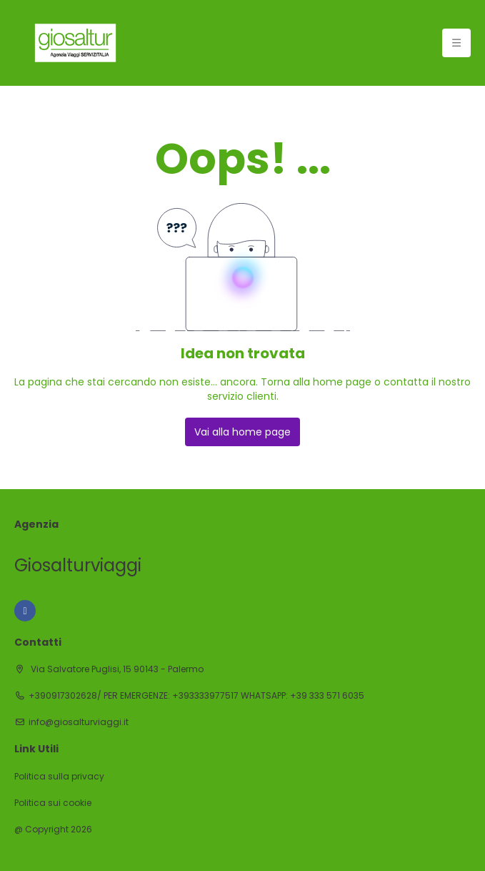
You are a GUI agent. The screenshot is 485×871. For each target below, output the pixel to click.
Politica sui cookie (52, 803)
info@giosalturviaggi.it (79, 722)
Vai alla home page (242, 432)
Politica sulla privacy (59, 776)
